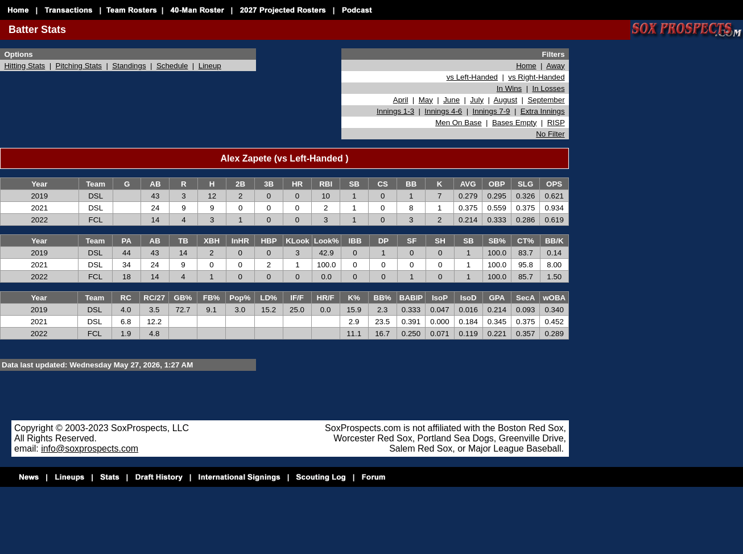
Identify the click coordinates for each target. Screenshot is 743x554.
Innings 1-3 (395, 111)
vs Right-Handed (536, 77)
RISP (556, 122)
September (545, 100)
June (451, 100)
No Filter (550, 134)
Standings (129, 65)
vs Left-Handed (472, 77)
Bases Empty (514, 122)
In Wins (509, 88)
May (426, 100)
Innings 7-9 (491, 111)
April (400, 100)
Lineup (210, 65)
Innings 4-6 (443, 111)
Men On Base (458, 122)
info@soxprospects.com (89, 448)
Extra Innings (543, 111)
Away (555, 65)
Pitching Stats (79, 65)
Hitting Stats (24, 65)
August (506, 100)
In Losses (549, 88)
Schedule (172, 65)
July (477, 100)
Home (526, 65)
